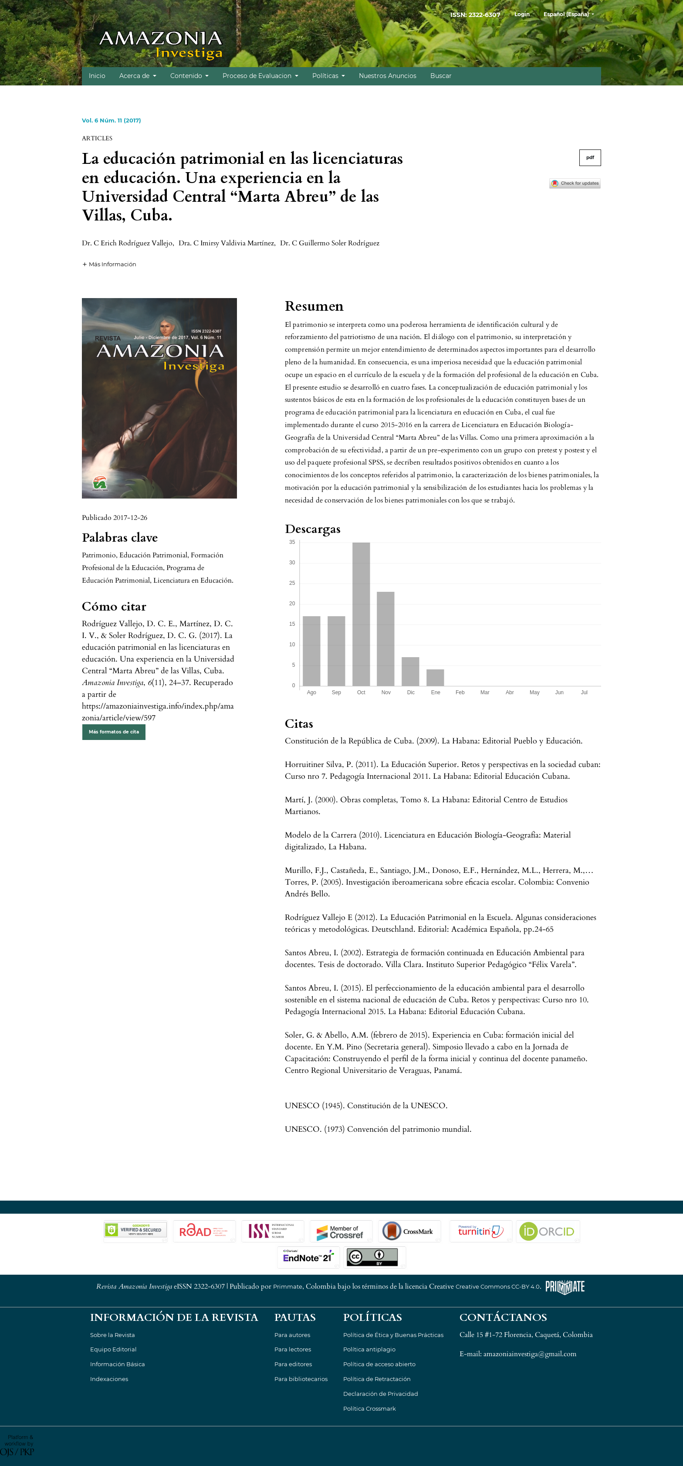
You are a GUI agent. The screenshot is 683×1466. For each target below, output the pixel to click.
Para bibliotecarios (301, 1378)
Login (522, 14)
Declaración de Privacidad (380, 1393)
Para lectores (292, 1349)
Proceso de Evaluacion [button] (258, 76)
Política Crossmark (369, 1408)
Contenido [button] (187, 76)
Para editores (293, 1364)
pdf (590, 157)
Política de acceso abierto (379, 1364)
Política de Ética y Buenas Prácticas (393, 1334)
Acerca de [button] (135, 76)
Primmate (287, 1286)
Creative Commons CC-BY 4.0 (498, 1286)
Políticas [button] (326, 76)
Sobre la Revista (112, 1334)
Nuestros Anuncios (387, 76)
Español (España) (572, 13)
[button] (109, 263)
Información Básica (117, 1364)
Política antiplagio (369, 1349)
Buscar (441, 76)
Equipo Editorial (113, 1349)
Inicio (97, 76)
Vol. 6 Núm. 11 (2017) (111, 120)
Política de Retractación (377, 1378)
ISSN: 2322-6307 (475, 15)
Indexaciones (109, 1378)
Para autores (292, 1334)
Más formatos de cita (114, 732)
